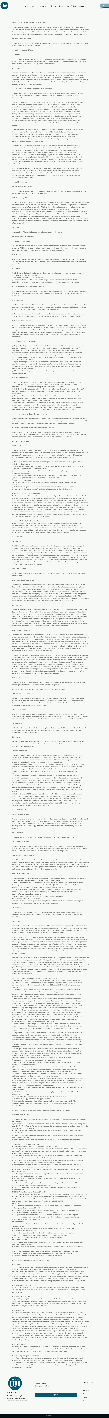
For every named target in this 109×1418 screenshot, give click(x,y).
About (84, 1387)
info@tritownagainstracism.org (20, 1396)
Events (85, 1397)
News (84, 1394)
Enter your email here (42, 1386)
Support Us (86, 1390)
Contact (85, 1401)
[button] (34, 5)
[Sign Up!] (56, 1395)
